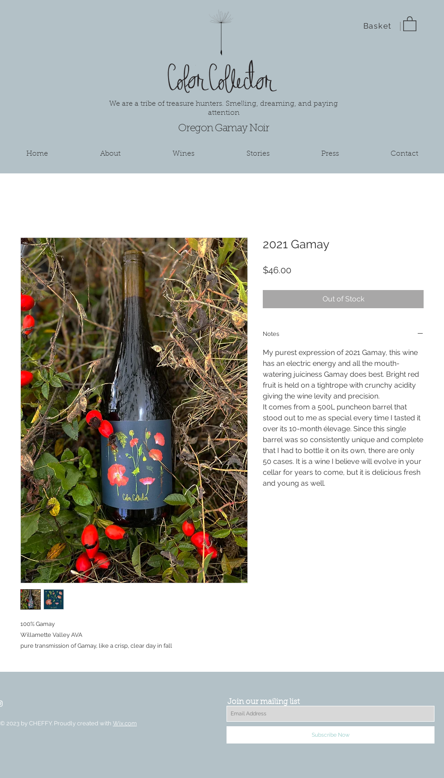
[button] (409, 23)
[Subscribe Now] (330, 735)
